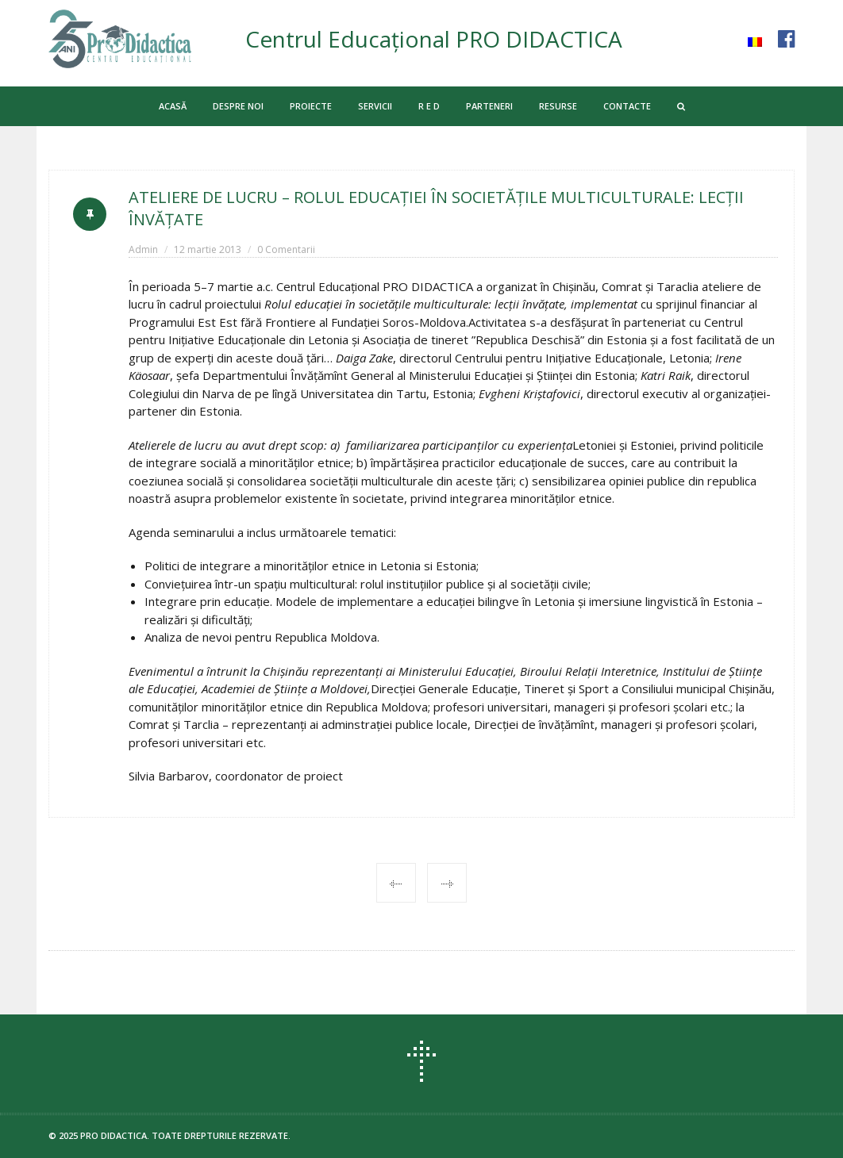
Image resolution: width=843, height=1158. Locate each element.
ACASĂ (173, 106)
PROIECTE (311, 106)
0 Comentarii (286, 249)
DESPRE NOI (238, 106)
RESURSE (558, 106)
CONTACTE (627, 106)
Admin (143, 249)
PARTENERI (489, 106)
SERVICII (375, 106)
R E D (429, 106)
